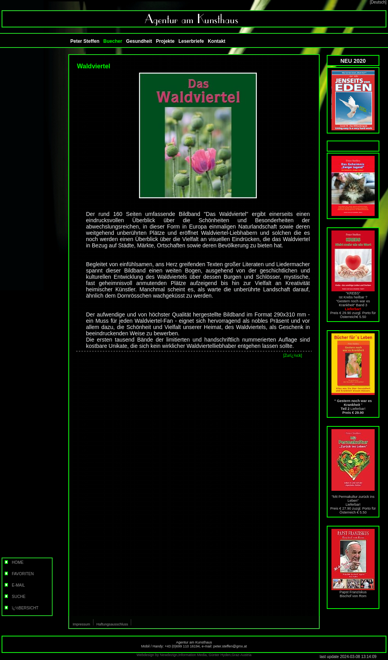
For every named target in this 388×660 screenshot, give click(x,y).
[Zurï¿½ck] (292, 355)
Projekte (165, 41)
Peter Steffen (84, 41)
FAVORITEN (19, 574)
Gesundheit (139, 41)
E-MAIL (14, 585)
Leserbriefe (191, 41)
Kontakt (216, 41)
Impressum (81, 624)
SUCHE (15, 596)
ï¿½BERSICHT (21, 608)
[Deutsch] (378, 2)
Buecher (112, 41)
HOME (14, 562)
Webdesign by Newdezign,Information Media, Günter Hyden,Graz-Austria (194, 655)
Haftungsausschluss (112, 624)
